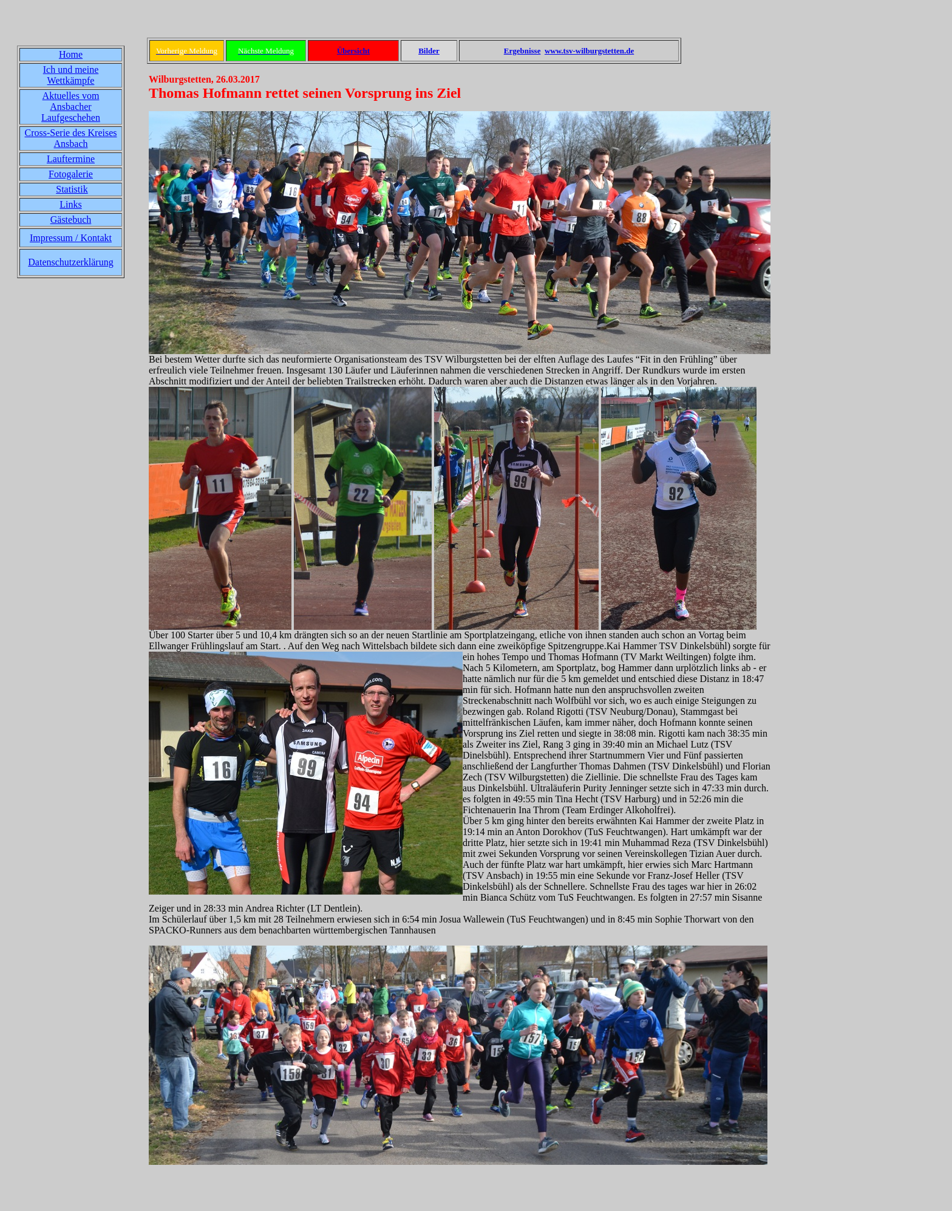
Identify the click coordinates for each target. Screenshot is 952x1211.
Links (70, 204)
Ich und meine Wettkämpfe (71, 75)
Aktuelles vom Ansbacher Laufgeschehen (70, 106)
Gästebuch (71, 219)
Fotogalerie (71, 174)
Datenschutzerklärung (70, 262)
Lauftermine (71, 159)
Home (71, 54)
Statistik (71, 189)
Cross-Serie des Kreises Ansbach (71, 138)
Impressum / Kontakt (71, 238)
